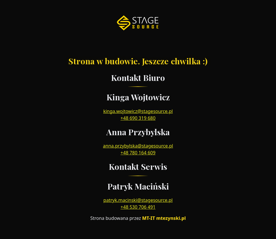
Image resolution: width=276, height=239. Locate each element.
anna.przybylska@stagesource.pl (138, 146)
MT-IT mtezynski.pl (164, 218)
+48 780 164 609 (138, 153)
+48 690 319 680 (138, 118)
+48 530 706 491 (138, 207)
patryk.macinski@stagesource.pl (138, 200)
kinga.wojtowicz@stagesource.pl (138, 111)
